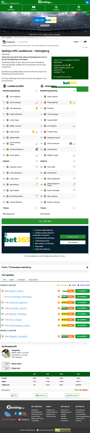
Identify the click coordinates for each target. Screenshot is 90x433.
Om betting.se (80, 410)
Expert (12, 279)
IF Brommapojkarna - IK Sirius (19, 325)
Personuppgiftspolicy (83, 416)
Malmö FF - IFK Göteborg (17, 314)
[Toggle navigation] (3, 2)
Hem (3, 37)
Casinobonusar (51, 416)
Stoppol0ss (6, 390)
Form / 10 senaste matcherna (16, 267)
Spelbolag (34, 410)
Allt (4, 279)
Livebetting (35, 421)
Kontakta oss (80, 412)
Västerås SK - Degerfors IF (18, 302)
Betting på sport (66, 412)
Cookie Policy (80, 418)
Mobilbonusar (50, 414)
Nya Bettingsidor (36, 412)
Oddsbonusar (50, 410)
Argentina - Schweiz (16, 291)
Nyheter (63, 416)
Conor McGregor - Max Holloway (20, 296)
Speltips (9, 37)
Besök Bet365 (72, 237)
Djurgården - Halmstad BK (18, 336)
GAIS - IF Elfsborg (15, 319)
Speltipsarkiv (41, 395)
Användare (21, 279)
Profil (14, 395)
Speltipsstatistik (72, 395)
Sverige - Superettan (54, 34)
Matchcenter (45, 25)
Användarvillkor (81, 414)
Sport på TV (65, 410)
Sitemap (78, 421)
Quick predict (33, 279)
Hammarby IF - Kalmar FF (18, 308)
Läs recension (73, 242)
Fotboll (45, 34)
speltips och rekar (58, 256)
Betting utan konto (37, 418)
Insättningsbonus (52, 412)
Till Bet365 (45, 221)
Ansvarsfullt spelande (45, 430)
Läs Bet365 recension (63, 77)
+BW (87, 14)
